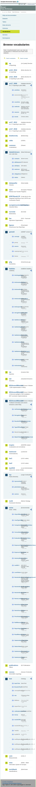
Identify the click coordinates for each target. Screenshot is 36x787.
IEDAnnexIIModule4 (15, 401)
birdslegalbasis (17, 275)
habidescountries (17, 320)
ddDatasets (17, 162)
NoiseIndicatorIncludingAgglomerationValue (17, 577)
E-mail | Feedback (7, 781)
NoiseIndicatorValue (17, 592)
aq (10, 63)
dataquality (13, 183)
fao (10, 218)
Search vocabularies (11, 58)
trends (16, 116)
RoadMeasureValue (17, 634)
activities (17, 90)
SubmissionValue (17, 657)
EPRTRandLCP (14, 196)
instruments (17, 365)
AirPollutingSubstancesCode (17, 409)
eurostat (12, 212)
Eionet (9, 12)
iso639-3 (16, 565)
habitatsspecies (17, 359)
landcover (12, 452)
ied (10, 379)
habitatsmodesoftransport (17, 351)
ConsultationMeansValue (17, 532)
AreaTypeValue (17, 520)
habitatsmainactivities (17, 335)
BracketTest (17, 687)
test (10, 679)
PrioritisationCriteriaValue (17, 616)
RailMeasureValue (17, 622)
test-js (16, 715)
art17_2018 (13, 129)
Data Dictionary (15, 12)
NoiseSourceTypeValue (17, 604)
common (12, 145)
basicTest (17, 683)
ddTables (17, 165)
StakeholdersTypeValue (17, 640)
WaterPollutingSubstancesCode (17, 437)
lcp (10, 475)
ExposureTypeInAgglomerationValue (17, 545)
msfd (11, 501)
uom (10, 756)
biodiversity (13, 136)
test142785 (17, 719)
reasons (16, 112)
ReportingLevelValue (17, 628)
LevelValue (17, 572)
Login (21, 4)
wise (10, 762)
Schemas (5, 28)
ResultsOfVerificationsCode (17, 421)
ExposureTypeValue (17, 552)
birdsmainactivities (17, 282)
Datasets (5, 18)
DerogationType (17, 415)
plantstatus (17, 487)
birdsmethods (17, 289)
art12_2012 (13, 70)
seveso (11, 672)
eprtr (11, 190)
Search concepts (24, 58)
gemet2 (11, 232)
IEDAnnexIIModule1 (15, 385)
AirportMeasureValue (17, 514)
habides (12, 269)
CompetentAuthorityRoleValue (17, 525)
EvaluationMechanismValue (17, 538)
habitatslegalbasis (17, 327)
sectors (16, 494)
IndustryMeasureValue (17, 558)
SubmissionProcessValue (17, 651)
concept (16, 236)
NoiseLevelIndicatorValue (17, 598)
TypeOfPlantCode (17, 427)
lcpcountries (17, 481)
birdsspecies (17, 306)
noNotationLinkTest (17, 711)
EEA (10, 2)
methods (16, 106)
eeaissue (17, 169)
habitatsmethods (17, 342)
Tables (4, 22)
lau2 (10, 463)
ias (10, 372)
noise (11, 508)
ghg (10, 262)
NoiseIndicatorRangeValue (17, 586)
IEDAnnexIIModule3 (15, 392)
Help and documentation (9, 15)
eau (15, 695)
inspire (11, 445)
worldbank (13, 769)
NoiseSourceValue (17, 610)
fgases (11, 225)
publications (13, 665)
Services (4, 35)
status (16, 177)
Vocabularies (6, 31)
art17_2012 (13, 122)
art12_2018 (13, 77)
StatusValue (17, 646)
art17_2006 (13, 83)
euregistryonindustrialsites (15, 205)
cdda (11, 140)
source (16, 246)
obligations (17, 174)
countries (17, 102)
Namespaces (6, 38)
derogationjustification (17, 312)
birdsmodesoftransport (17, 298)
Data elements (6, 25)
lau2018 (12, 468)
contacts (16, 158)
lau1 (10, 458)
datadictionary (14, 152)
